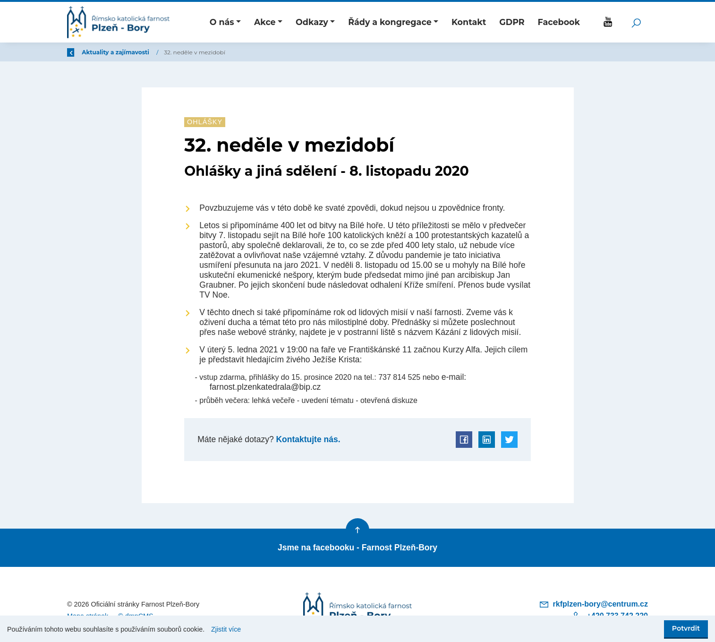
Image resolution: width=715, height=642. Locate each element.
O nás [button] (222, 22)
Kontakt (468, 22)
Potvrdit (686, 628)
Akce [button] (265, 22)
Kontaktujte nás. (307, 439)
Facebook (559, 22)
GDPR (511, 22)
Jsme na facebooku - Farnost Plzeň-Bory (357, 547)
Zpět (80, 52)
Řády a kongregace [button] (390, 22)
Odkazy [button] (312, 22)
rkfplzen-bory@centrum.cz (593, 604)
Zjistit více (226, 629)
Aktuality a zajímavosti (172, 52)
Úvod (116, 52)
